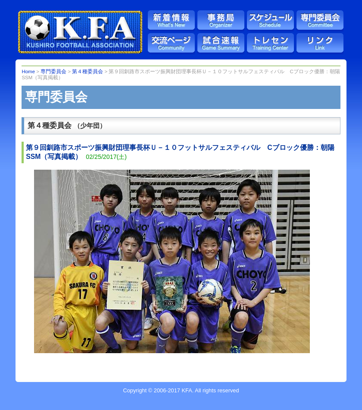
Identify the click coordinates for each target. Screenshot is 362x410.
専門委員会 (53, 71)
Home (28, 71)
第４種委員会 (87, 71)
